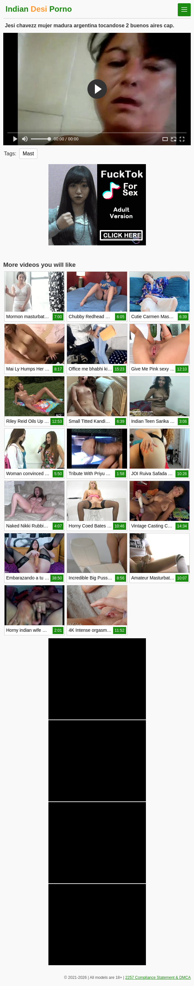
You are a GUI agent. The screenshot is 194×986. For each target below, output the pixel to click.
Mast (28, 153)
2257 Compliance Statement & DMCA (158, 977)
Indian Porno (39, 9)
